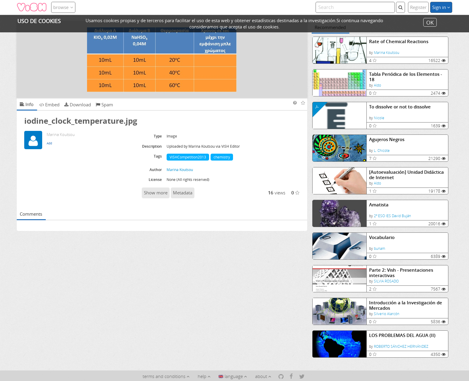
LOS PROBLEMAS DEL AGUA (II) (402, 335)
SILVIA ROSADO (386, 281)
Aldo (377, 85)
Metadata (182, 193)
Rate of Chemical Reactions (398, 41)
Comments (31, 214)
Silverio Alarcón (386, 313)
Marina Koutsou (386, 52)
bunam (379, 248)
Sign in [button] (441, 7)
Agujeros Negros (386, 139)
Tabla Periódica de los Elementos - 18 (405, 76)
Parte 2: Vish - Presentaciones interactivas (401, 272)
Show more (156, 193)
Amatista (379, 205)
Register (418, 7)
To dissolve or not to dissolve (400, 107)
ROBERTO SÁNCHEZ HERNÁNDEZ (401, 346)
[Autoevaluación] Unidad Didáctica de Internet (406, 174)
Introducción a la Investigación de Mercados (405, 305)
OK (430, 22)
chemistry (222, 157)
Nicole (379, 117)
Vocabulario (382, 237)
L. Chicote (382, 150)
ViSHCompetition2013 (188, 157)
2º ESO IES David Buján (392, 215)
